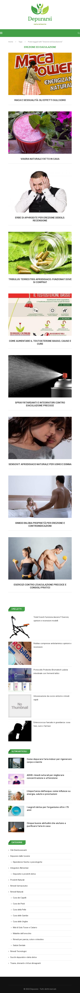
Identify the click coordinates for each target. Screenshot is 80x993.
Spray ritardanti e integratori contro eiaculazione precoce (40, 404)
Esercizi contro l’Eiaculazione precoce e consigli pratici (40, 586)
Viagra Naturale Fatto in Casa (40, 158)
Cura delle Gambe (20, 915)
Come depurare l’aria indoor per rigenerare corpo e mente (49, 760)
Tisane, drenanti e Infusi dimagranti (25, 963)
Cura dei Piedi (19, 903)
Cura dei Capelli (19, 898)
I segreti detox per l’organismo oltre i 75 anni (48, 808)
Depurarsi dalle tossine (20, 856)
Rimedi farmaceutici (19, 886)
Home (10, 42)
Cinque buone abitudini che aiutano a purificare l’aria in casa (46, 824)
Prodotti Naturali (17, 880)
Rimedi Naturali (16, 892)
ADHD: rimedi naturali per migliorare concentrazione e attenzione (45, 776)
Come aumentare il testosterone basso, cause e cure (40, 342)
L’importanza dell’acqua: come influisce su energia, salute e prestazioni (48, 792)
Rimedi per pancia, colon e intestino (28, 939)
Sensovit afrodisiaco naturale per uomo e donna (40, 464)
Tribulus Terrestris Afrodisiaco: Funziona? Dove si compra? (40, 281)
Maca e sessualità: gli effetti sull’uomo (40, 100)
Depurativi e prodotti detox (24, 874)
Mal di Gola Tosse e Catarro (25, 927)
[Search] (78, 33)
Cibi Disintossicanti (18, 850)
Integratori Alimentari (19, 868)
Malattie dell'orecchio (22, 933)
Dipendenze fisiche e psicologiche (27, 862)
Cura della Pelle (19, 909)
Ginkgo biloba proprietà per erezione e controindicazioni (40, 524)
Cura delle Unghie (20, 921)
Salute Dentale (19, 945)
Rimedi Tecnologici (18, 951)
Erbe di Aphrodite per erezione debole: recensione (40, 219)
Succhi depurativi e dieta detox (23, 957)
